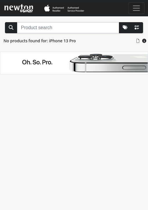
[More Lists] (125, 27)
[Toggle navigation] (136, 8)
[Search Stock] (11, 27)
